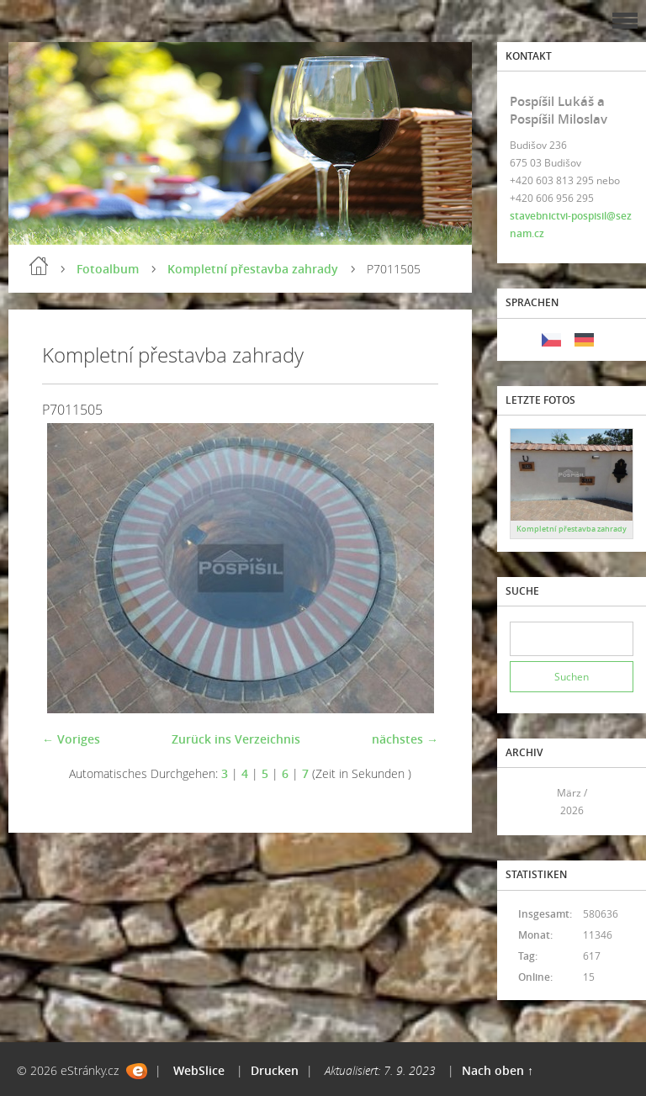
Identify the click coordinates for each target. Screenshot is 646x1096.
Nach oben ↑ (497, 1070)
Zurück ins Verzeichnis (236, 739)
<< (528, 802)
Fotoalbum (108, 269)
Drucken (275, 1070)
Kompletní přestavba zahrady (252, 269)
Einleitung (38, 266)
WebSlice (199, 1070)
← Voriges (71, 739)
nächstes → (405, 739)
